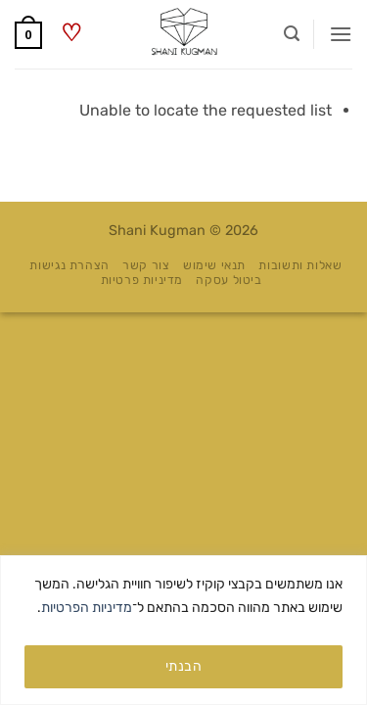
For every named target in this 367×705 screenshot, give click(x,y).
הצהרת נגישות (69, 265)
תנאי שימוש (214, 265)
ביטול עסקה (228, 280)
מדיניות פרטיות (142, 280)
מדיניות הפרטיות (86, 607)
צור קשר (145, 265)
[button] (340, 34)
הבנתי (183, 666)
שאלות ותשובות (300, 265)
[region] (183, 630)
